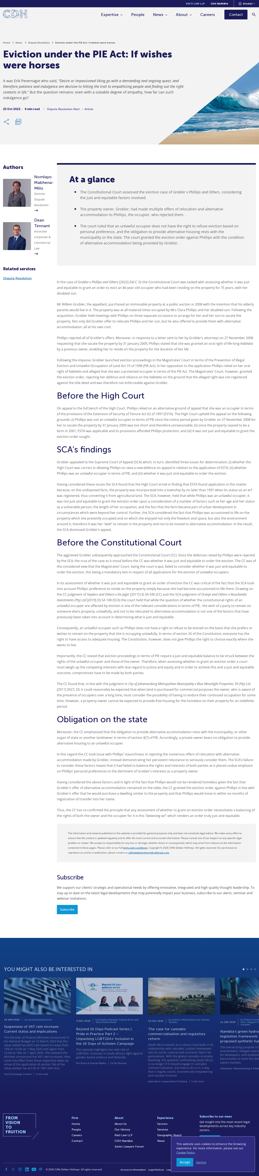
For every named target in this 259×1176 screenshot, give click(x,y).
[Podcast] (40, 1169)
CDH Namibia (219, 3)
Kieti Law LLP (195, 3)
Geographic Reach (169, 1135)
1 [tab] (243, 981)
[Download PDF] (18, 123)
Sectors (162, 1124)
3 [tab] (251, 981)
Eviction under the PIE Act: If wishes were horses (85, 44)
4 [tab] (255, 981)
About (182, 14)
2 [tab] (247, 981)
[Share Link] (7, 123)
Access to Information (133, 1169)
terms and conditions (135, 847)
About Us (121, 1124)
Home (6, 44)
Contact (77, 1141)
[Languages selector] (247, 3)
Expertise (110, 14)
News (158, 14)
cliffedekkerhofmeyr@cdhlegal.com (148, 852)
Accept (185, 1162)
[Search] (254, 14)
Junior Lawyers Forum (129, 1146)
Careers (207, 14)
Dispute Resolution (39, 44)
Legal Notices (156, 1169)
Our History (122, 1129)
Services (162, 1129)
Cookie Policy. (185, 1152)
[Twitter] (13, 1169)
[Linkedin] (27, 1169)
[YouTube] (34, 1169)
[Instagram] (20, 1169)
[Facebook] (6, 1169)
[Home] (15, 15)
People (137, 14)
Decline (201, 1162)
